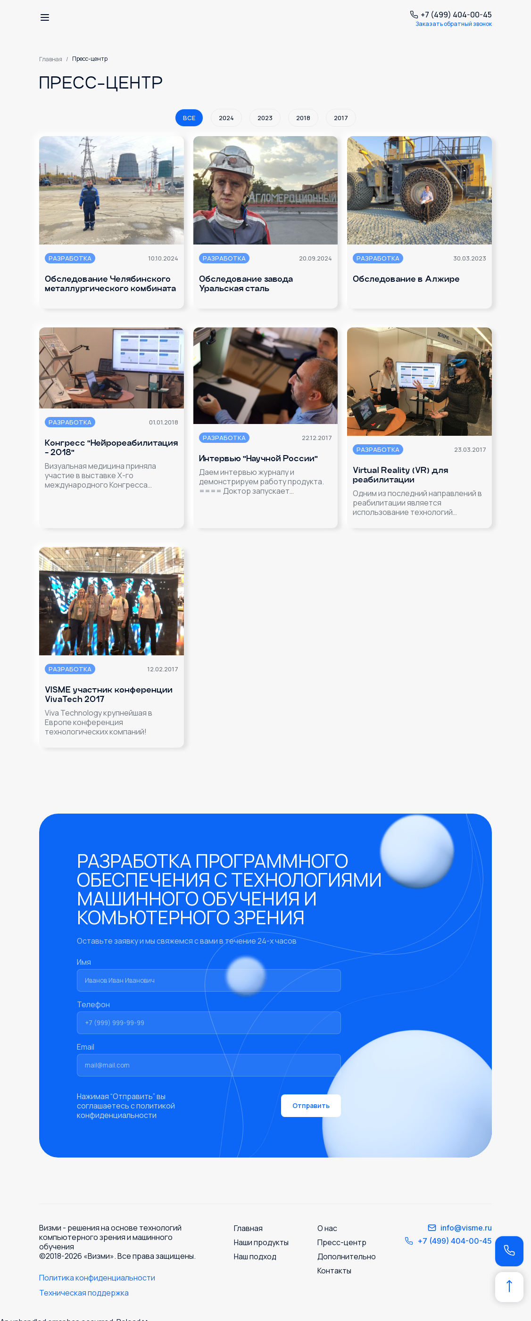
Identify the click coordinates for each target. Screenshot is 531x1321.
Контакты (334, 1270)
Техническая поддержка (84, 1293)
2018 (303, 118)
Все (189, 118)
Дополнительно (346, 1256)
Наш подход (255, 1256)
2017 (341, 118)
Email (209, 1059)
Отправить (311, 1105)
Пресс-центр (341, 1242)
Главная (50, 59)
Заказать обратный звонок (453, 24)
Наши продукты (261, 1242)
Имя (209, 974)
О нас (327, 1228)
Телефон (209, 1016)
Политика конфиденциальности (97, 1277)
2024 (226, 118)
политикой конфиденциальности (126, 1110)
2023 (265, 118)
